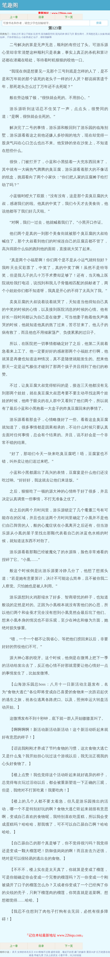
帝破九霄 (38, 955)
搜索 (99, 22)
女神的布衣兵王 (25, 952)
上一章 (14, 17)
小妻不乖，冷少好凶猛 (69, 955)
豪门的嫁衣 (80, 952)
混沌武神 (59, 34)
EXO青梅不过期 (42, 952)
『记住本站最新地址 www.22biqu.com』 (55, 935)
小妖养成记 (27, 37)
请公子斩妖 (27, 34)
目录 (41, 17)
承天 (14, 952)
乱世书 (36, 34)
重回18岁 (91, 952)
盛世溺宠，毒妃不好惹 (62, 952)
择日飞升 (69, 34)
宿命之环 (16, 34)
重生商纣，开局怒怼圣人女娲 (90, 34)
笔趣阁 (10, 5)
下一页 (69, 17)
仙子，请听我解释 (42, 37)
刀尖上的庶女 (51, 955)
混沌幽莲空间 (48, 34)
